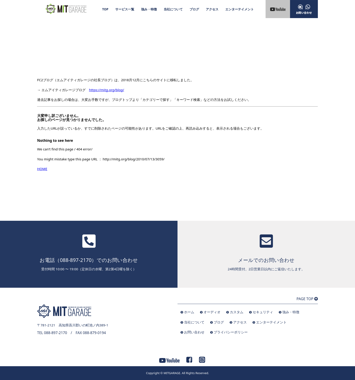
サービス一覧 (124, 9)
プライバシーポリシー (231, 332)
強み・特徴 (149, 9)
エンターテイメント (239, 9)
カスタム (236, 312)
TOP (105, 9)
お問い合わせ (194, 332)
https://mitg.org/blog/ (106, 90)
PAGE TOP (307, 298)
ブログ (194, 9)
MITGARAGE (171, 373)
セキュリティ (263, 312)
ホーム (189, 312)
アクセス (212, 9)
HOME (42, 168)
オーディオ (212, 312)
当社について (173, 9)
